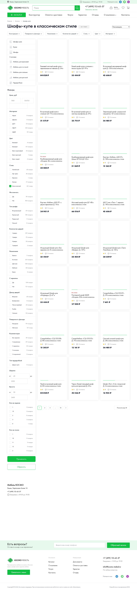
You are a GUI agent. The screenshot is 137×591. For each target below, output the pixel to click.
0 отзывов (49, 72)
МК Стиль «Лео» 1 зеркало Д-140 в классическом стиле (113, 203)
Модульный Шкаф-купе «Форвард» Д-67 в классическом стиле (49, 294)
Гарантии (82, 15)
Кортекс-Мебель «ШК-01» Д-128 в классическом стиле (113, 158)
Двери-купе (15, 365)
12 (13, 446)
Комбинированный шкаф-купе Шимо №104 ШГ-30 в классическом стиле (82, 158)
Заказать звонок (91, 9)
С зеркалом (15, 346)
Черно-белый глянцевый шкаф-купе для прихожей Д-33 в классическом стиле (83, 385)
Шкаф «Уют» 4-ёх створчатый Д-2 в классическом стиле (114, 385)
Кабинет (14, 268)
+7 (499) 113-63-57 (94, 6)
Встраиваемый (16, 211)
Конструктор (34, 15)
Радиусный (15, 219)
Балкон (14, 255)
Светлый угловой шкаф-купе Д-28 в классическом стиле (113, 340)
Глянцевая (15, 324)
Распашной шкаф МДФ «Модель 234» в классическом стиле (83, 296)
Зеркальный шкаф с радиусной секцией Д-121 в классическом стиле (114, 113)
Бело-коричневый (17, 151)
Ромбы (14, 309)
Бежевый (14, 142)
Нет (13, 201)
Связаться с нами (18, 572)
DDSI (128, 587)
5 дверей (15, 245)
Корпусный (15, 215)
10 (13, 411)
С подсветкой (16, 354)
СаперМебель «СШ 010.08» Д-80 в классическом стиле (51, 340)
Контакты (125, 15)
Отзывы (95, 15)
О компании (110, 15)
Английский (15, 169)
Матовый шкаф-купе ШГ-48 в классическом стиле (82, 203)
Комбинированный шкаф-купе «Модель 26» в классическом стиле (51, 160)
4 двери (14, 241)
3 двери (14, 237)
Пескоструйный (17, 305)
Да (13, 196)
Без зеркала (16, 338)
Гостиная (14, 259)
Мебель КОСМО (15, 485)
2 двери (14, 233)
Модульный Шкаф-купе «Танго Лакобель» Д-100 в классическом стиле (114, 249)
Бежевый (14, 147)
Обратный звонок (118, 545)
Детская (14, 264)
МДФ (14, 132)
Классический (16, 186)
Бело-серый (15, 159)
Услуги (70, 15)
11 (13, 442)
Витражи (14, 297)
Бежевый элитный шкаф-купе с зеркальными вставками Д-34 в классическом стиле (51, 67)
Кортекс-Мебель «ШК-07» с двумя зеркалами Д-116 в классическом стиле (51, 203)
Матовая (15, 328)
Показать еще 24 (122, 408)
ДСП (13, 124)
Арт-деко (15, 174)
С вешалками (16, 342)
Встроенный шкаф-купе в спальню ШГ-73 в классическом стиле (52, 113)
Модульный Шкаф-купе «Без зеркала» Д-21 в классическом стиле (51, 249)
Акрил (14, 115)
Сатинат (14, 313)
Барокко (14, 178)
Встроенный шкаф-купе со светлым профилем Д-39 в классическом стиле (81, 113)
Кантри (14, 182)
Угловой (14, 223)
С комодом (15, 350)
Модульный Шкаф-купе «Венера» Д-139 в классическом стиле (80, 249)
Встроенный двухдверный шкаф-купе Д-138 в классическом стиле (115, 67)
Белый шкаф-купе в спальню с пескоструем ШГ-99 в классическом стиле (82, 67)
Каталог (51, 562)
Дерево (14, 120)
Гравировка (15, 301)
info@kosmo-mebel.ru (112, 566)
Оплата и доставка (53, 15)
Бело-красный (16, 155)
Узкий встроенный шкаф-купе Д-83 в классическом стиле (50, 385)
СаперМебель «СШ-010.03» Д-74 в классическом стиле (82, 340)
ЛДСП (14, 128)
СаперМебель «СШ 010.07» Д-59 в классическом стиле (113, 294)
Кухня (14, 272)
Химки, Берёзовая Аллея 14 (19, 2)
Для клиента (77, 562)
